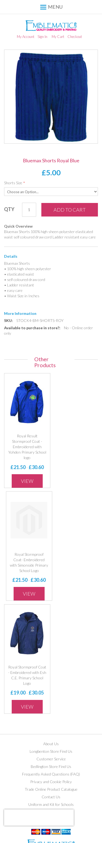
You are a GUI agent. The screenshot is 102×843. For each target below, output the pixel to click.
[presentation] (39, 817)
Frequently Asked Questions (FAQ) (51, 774)
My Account (25, 36)
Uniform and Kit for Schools (51, 804)
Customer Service (51, 759)
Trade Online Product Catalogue (51, 789)
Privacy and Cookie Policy (51, 781)
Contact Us (51, 796)
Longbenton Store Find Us (51, 751)
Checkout (74, 36)
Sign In (42, 36)
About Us (51, 743)
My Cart (58, 36)
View (27, 481)
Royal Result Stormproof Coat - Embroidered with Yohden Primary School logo (27, 447)
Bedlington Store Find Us (51, 766)
